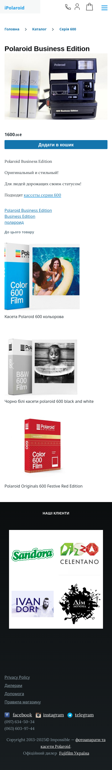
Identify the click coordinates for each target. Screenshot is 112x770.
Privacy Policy (17, 677)
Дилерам (13, 685)
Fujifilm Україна (74, 753)
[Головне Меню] (104, 7)
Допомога (14, 693)
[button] (56, 86)
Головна (12, 29)
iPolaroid (15, 8)
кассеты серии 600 (42, 194)
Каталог (39, 29)
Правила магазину (23, 702)
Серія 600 (67, 29)
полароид (14, 222)
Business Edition (20, 216)
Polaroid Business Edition (28, 210)
